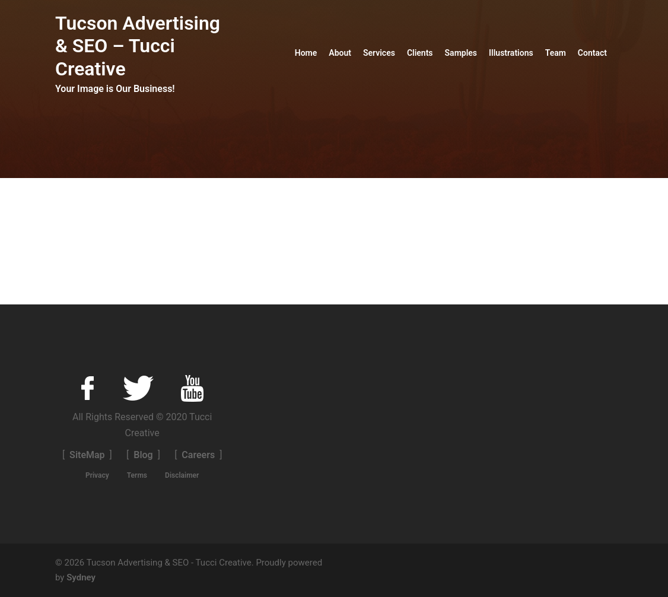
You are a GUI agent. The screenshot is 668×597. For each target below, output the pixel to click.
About (340, 53)
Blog (142, 455)
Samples (461, 53)
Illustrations (511, 53)
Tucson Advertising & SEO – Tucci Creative (137, 46)
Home (306, 53)
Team (555, 53)
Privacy (97, 475)
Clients (420, 53)
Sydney (81, 577)
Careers (198, 455)
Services (379, 53)
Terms (137, 475)
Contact (592, 53)
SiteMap (87, 455)
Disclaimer (182, 475)
